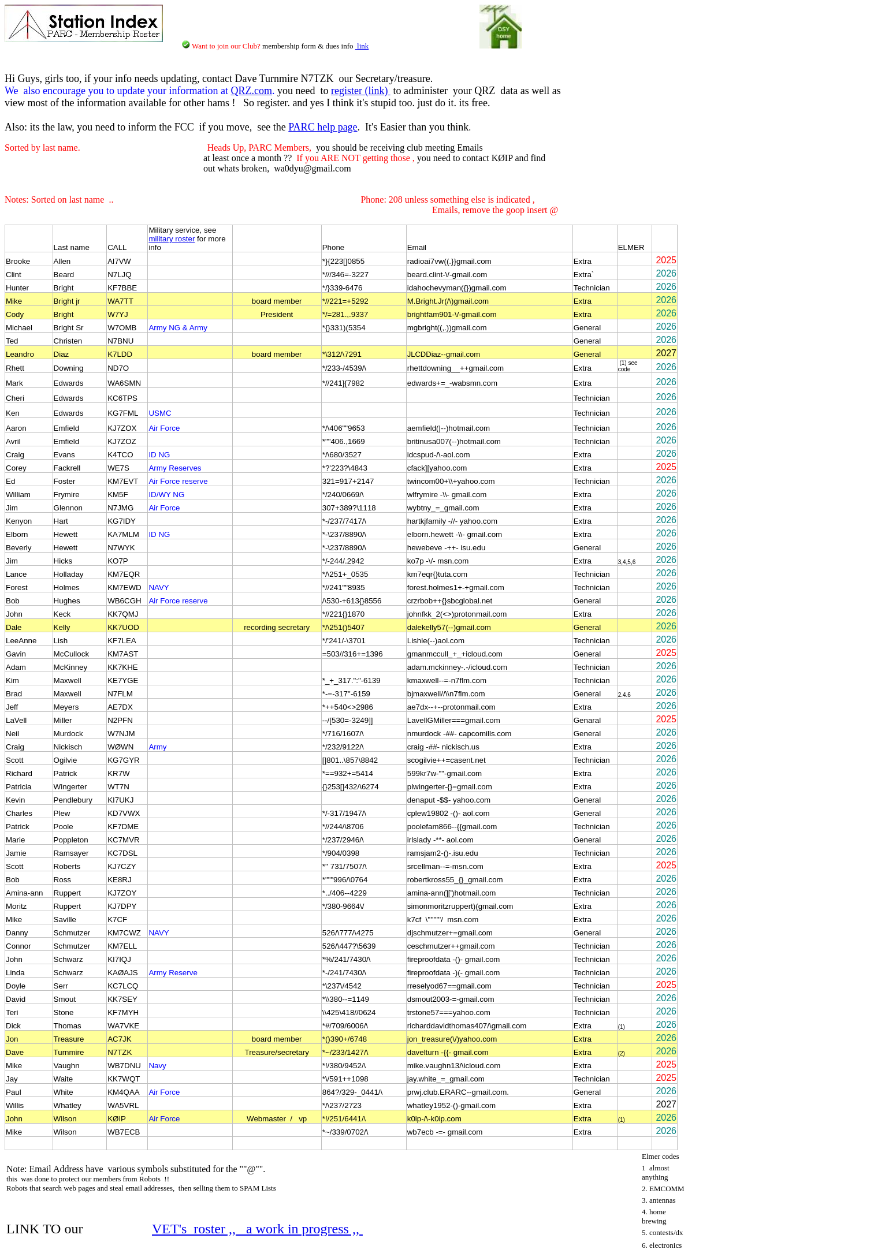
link (362, 46)
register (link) (360, 90)
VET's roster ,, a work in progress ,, (257, 1228)
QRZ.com (251, 90)
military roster (171, 238)
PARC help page (322, 127)
